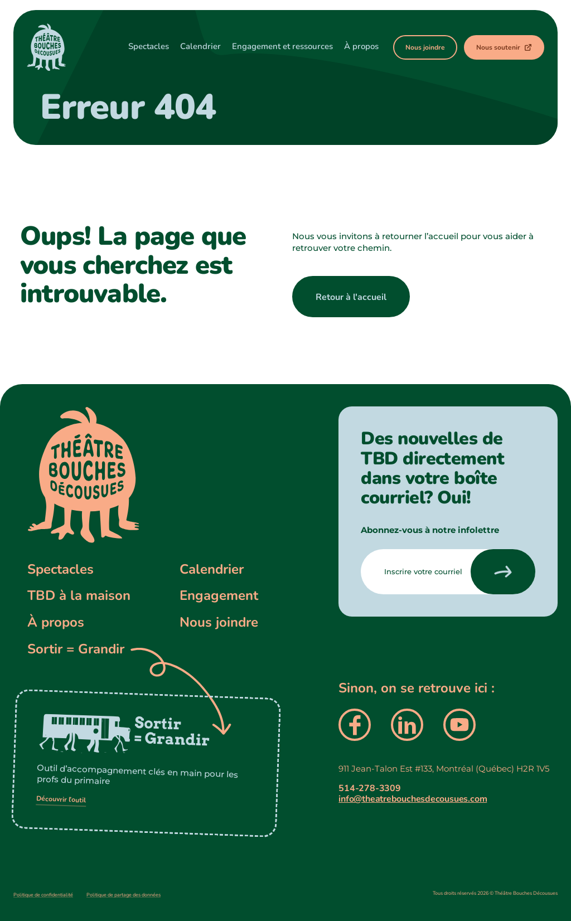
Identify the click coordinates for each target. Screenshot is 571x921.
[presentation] (503, 571)
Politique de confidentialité (43, 894)
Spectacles (60, 569)
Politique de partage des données (123, 894)
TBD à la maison (78, 595)
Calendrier (212, 569)
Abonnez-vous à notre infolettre (430, 530)
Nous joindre (219, 622)
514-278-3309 (369, 788)
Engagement (219, 595)
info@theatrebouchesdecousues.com (412, 799)
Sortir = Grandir (75, 649)
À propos (55, 622)
